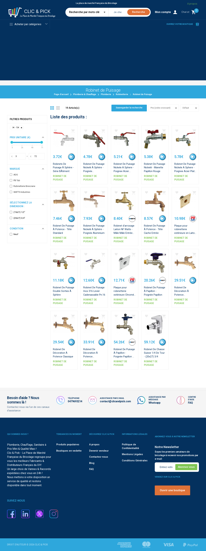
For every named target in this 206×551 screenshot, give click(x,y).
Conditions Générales (135, 460)
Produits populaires (67, 444)
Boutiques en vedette (69, 450)
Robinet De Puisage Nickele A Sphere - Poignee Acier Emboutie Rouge (124, 170)
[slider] (11, 142)
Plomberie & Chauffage (84, 94)
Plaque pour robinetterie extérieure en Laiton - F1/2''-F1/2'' (183, 232)
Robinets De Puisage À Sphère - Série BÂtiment (63, 167)
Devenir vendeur (99, 450)
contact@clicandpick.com (115, 401)
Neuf (14, 234)
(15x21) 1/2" (17, 212)
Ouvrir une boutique (172, 490)
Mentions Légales (132, 454)
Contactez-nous (98, 456)
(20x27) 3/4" (17, 218)
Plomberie (106, 94)
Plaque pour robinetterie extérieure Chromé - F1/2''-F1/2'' (123, 294)
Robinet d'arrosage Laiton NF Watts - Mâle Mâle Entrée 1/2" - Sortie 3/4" (124, 232)
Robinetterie (122, 94)
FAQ (190, 402)
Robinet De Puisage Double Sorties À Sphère (63, 290)
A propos (94, 444)
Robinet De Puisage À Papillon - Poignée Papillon (155, 290)
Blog (91, 463)
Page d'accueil (61, 94)
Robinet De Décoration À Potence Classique (64, 352)
